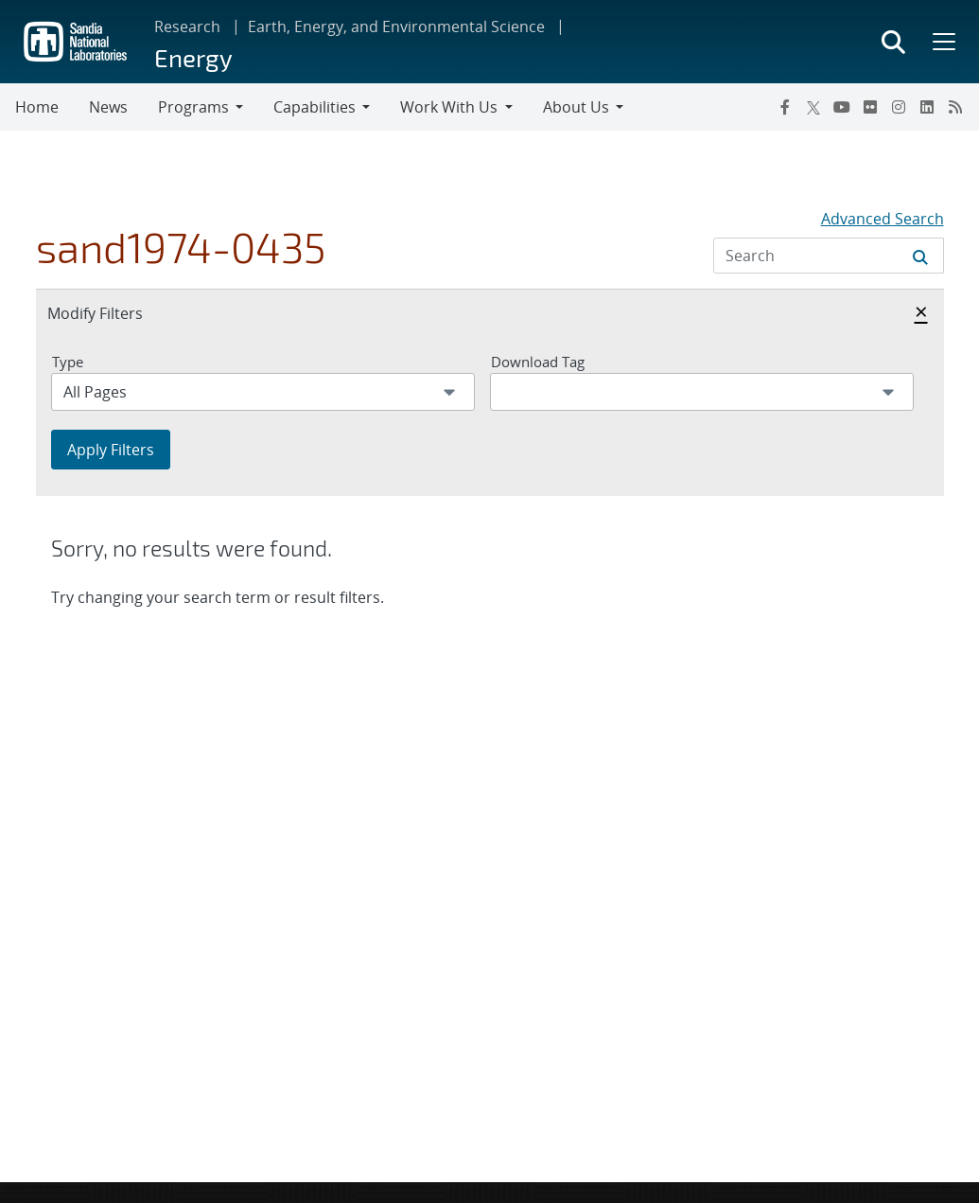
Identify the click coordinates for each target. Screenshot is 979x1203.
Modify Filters (115, 312)
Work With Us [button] (449, 107)
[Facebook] (785, 107)
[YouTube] (842, 107)
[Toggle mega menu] (942, 41)
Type (67, 361)
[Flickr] (870, 107)
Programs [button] (193, 107)
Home (37, 107)
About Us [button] (576, 107)
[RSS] (955, 107)
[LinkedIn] (927, 107)
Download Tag (538, 361)
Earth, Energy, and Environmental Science (396, 26)
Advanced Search (882, 218)
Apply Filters (110, 449)
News (108, 107)
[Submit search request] (920, 256)
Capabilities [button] (314, 107)
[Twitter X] (813, 107)
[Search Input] (828, 256)
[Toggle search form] (893, 41)
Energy (193, 57)
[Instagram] (898, 107)
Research (187, 26)
